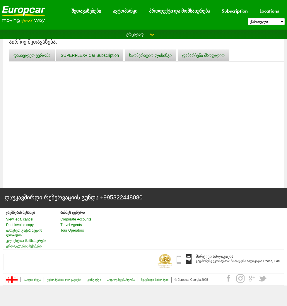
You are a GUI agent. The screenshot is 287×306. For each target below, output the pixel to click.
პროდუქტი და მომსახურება (179, 11)
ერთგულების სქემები (24, 246)
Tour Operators (72, 230)
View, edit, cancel (19, 219)
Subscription (235, 11)
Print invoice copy (20, 225)
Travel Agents (71, 225)
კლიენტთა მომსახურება (26, 241)
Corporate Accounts (75, 219)
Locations (269, 11)
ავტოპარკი (125, 11)
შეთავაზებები (86, 11)
